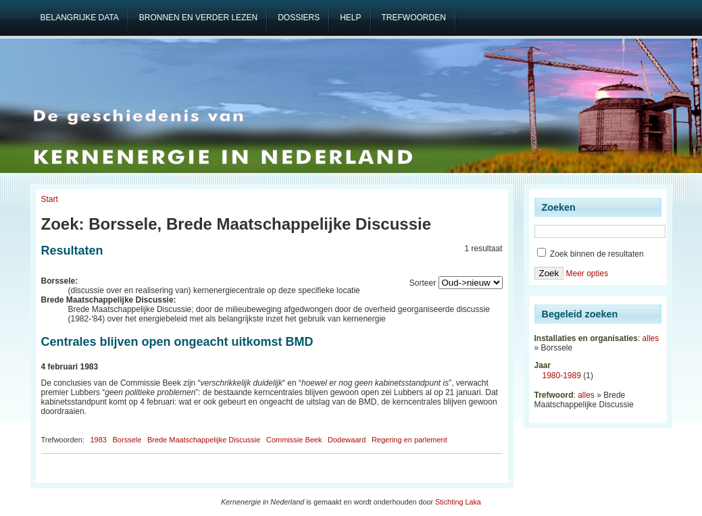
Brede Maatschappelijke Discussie (204, 440)
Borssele (127, 440)
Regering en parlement (409, 440)
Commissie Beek (294, 440)
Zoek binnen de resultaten (590, 254)
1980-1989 (562, 375)
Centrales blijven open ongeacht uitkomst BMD (177, 342)
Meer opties (587, 273)
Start (49, 199)
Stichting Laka (458, 502)
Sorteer (422, 283)
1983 (98, 440)
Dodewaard (347, 440)
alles (651, 338)
